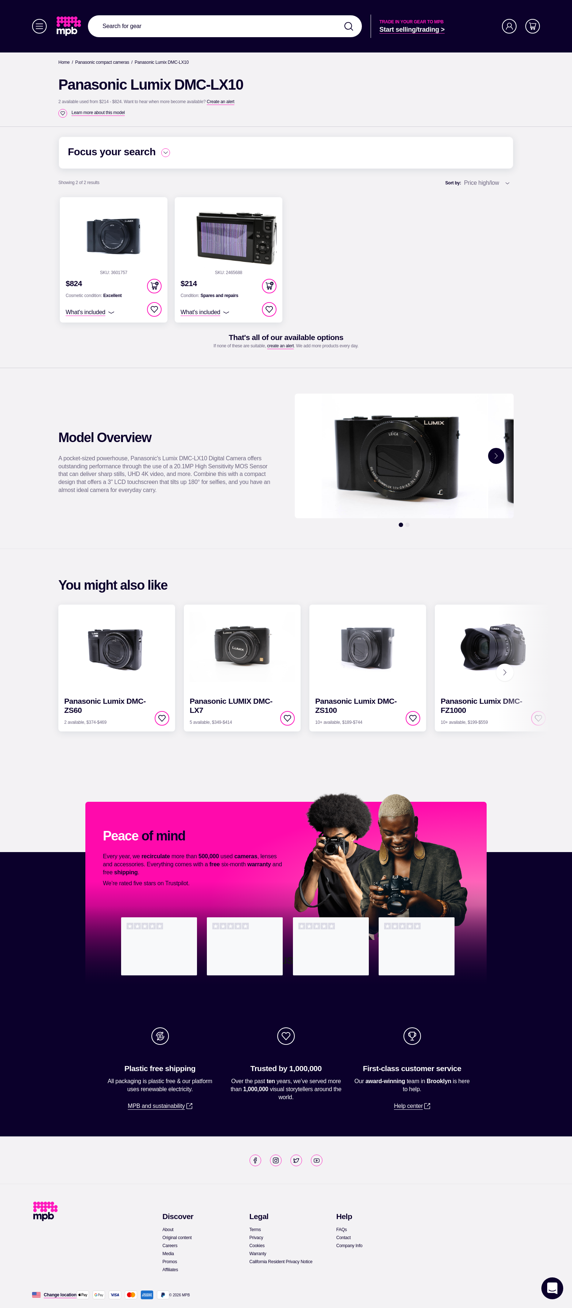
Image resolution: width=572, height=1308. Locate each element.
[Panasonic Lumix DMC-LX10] (162, 62)
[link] (69, 26)
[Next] (505, 672)
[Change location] (60, 1295)
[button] (154, 286)
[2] (407, 525)
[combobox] (225, 26)
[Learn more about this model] (98, 113)
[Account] (509, 26)
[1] (401, 525)
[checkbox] (62, 113)
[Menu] (39, 26)
